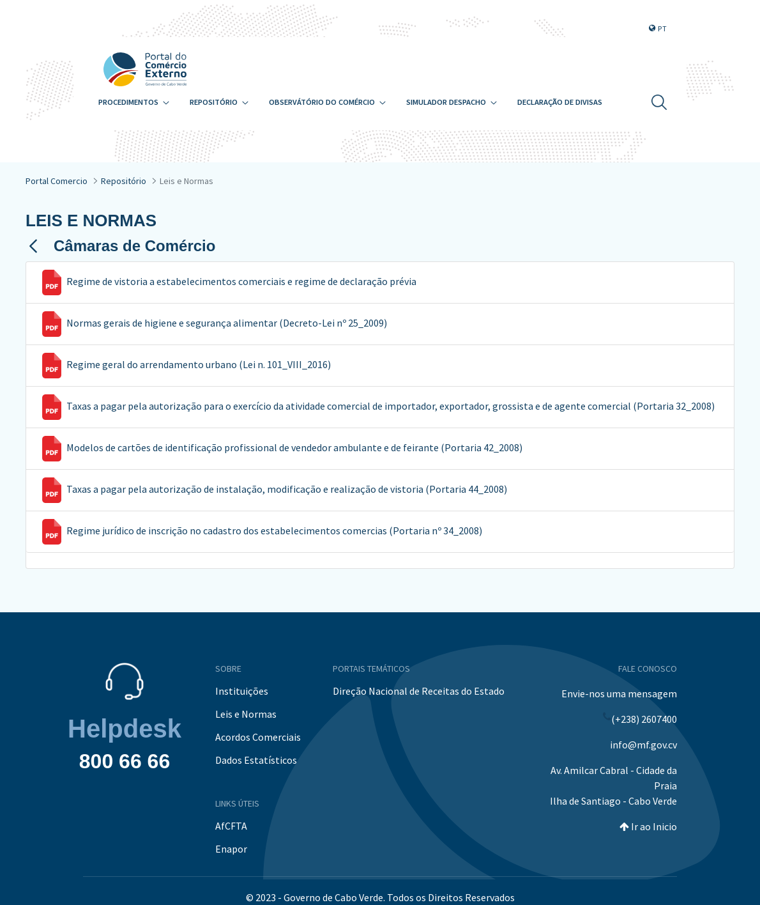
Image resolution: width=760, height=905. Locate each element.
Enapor (231, 848)
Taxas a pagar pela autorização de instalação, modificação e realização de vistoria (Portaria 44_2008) (286, 489)
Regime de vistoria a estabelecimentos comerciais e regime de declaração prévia (241, 281)
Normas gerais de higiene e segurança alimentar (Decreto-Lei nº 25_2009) (226, 322)
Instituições (241, 691)
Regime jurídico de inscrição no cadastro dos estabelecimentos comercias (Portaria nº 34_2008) (274, 530)
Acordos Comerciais (258, 737)
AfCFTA (231, 825)
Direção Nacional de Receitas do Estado (419, 691)
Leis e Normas (246, 714)
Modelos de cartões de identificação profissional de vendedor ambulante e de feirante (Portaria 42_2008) (294, 447)
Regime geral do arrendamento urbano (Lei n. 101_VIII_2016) (198, 364)
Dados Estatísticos (256, 760)
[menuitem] (133, 102)
